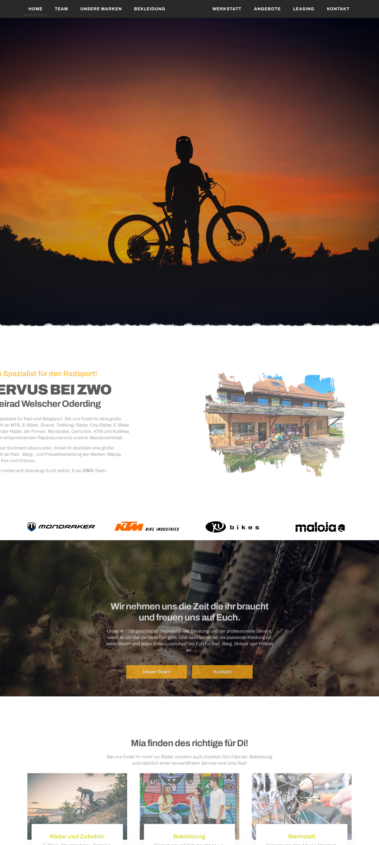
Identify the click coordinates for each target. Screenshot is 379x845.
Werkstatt (226, 9)
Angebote (267, 9)
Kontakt (338, 9)
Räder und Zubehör (77, 836)
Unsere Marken (101, 9)
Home (35, 9)
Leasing (303, 9)
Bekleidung (149, 9)
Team (61, 9)
